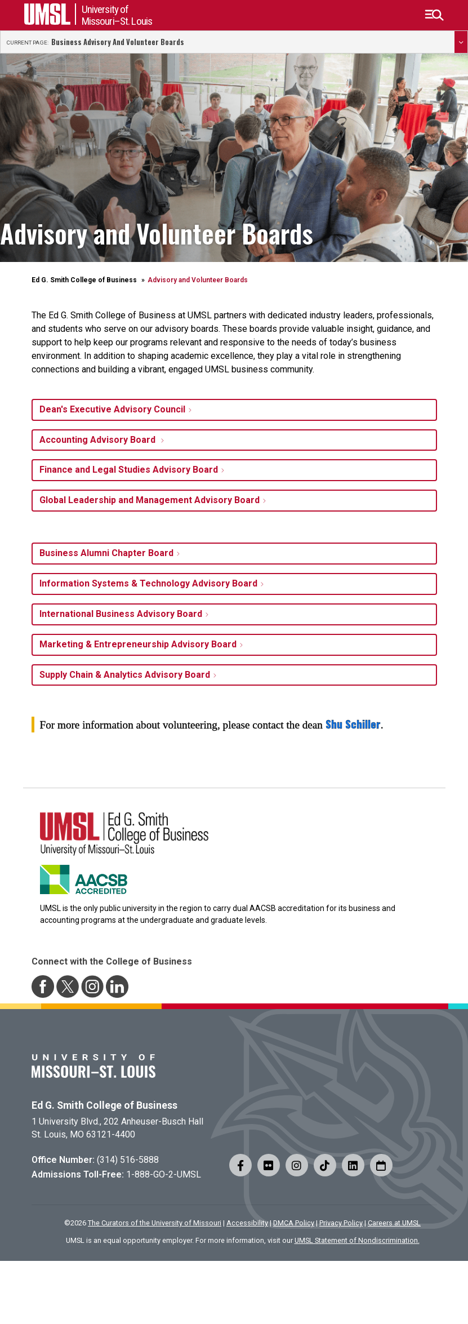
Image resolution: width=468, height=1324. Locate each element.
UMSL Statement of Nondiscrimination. (357, 1240)
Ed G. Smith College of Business (84, 280)
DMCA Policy (293, 1223)
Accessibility (247, 1223)
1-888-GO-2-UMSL (163, 1174)
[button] (434, 15)
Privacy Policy (341, 1223)
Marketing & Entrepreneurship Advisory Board (138, 644)
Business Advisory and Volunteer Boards (117, 42)
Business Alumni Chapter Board (106, 553)
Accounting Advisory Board (98, 439)
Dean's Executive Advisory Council (112, 409)
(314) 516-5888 (128, 1159)
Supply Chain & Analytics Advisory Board (124, 674)
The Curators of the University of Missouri (154, 1223)
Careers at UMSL (394, 1223)
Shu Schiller (353, 724)
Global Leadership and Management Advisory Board (149, 500)
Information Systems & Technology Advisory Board (148, 583)
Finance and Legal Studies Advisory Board (128, 469)
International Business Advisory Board (120, 613)
